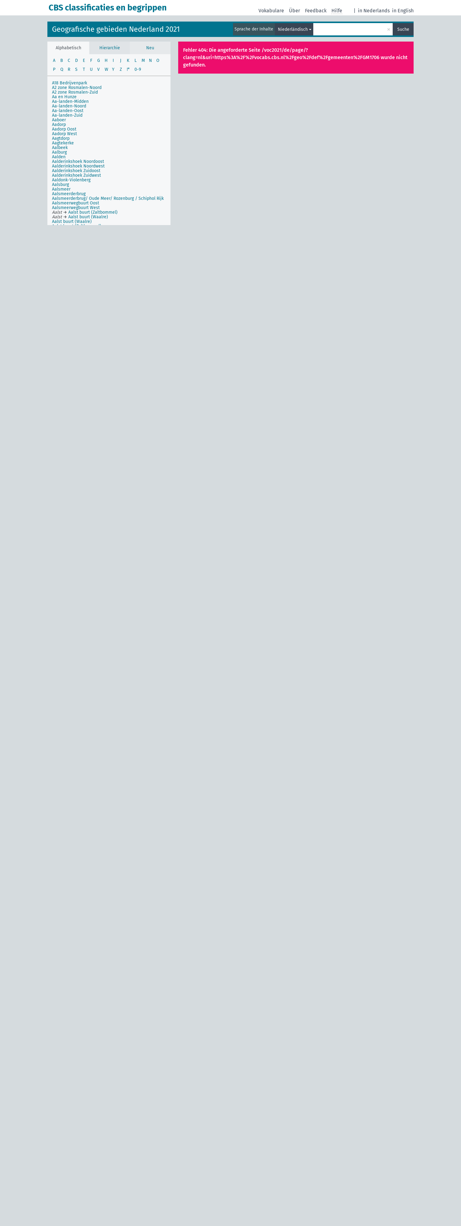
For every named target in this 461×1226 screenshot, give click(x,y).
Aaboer (59, 120)
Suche (403, 29)
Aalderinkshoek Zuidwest (76, 175)
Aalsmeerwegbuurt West (76, 207)
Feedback (316, 11)
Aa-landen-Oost (67, 110)
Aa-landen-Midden (70, 101)
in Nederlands (374, 11)
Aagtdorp (61, 138)
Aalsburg (60, 184)
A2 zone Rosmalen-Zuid (75, 92)
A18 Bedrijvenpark (69, 83)
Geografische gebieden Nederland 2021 (116, 29)
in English (403, 11)
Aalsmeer (61, 189)
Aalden (59, 156)
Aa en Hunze (64, 96)
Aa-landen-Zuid (67, 115)
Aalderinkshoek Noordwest (78, 166)
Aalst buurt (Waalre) (72, 221)
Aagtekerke (63, 143)
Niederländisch (293, 29)
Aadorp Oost (64, 129)
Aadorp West (64, 133)
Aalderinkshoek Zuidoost (76, 170)
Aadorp (59, 124)
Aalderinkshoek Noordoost (78, 161)
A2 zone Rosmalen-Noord (77, 87)
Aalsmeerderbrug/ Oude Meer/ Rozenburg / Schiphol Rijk (108, 198)
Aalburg (59, 152)
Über (294, 11)
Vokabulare (271, 11)
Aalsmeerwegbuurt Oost (75, 203)
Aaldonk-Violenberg (71, 180)
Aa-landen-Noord (69, 106)
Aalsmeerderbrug (69, 193)
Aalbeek (60, 147)
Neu (150, 47)
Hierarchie (109, 47)
